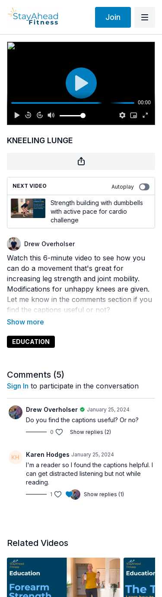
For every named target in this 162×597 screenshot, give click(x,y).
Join (113, 17)
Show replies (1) (104, 482)
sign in (18, 373)
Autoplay (130, 186)
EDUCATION (31, 329)
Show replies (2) (90, 420)
